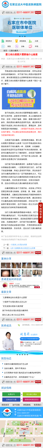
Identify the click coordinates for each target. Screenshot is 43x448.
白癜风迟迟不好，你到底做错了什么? (19, 377)
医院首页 (5, 405)
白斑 (36, 41)
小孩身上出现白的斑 (19, 245)
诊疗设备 (16, 405)
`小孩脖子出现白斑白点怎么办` (14, 302)
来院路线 (22, 41)
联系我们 (37, 405)
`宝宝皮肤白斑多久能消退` (13, 306)
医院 (9, 46)
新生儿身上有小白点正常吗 (13, 315)
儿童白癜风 (13, 51)
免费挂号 (11, 394)
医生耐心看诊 (31, 394)
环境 (36, 46)
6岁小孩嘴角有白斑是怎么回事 (23, 248)
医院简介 (9, 41)
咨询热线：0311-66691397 (32, 325)
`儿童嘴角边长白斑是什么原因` (14, 297)
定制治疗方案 (11, 400)
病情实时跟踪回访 (32, 400)
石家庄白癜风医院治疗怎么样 (16, 364)
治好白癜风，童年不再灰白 (15, 368)
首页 (5, 51)
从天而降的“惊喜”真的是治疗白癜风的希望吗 (22, 373)
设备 (22, 46)
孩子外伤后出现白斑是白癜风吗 (15, 310)
